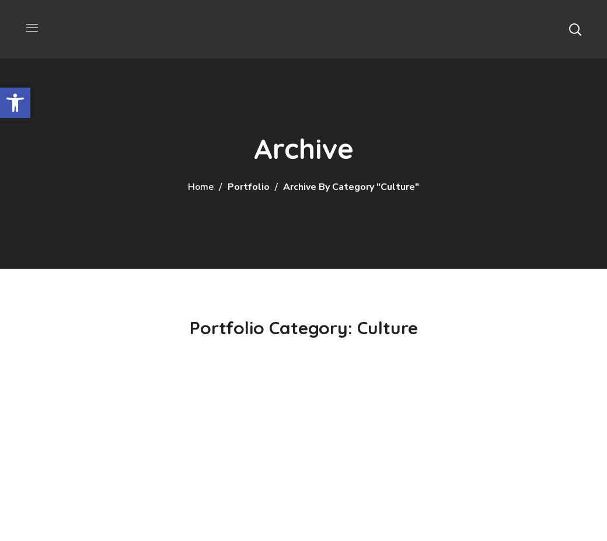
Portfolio (249, 187)
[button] (575, 29)
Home (201, 187)
